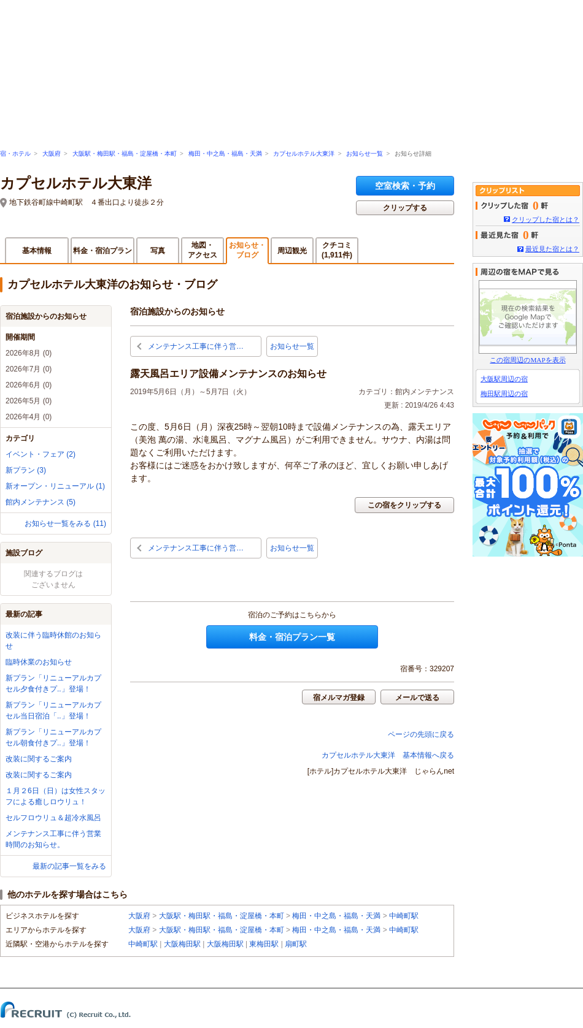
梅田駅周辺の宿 (504, 393)
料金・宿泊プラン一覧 (292, 637)
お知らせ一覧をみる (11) (65, 523)
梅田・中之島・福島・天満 (225, 153)
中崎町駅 (404, 916)
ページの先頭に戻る (421, 734)
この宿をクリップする (404, 505)
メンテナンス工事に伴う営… (196, 346)
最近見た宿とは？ (552, 249)
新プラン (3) (26, 470)
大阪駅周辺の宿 (504, 379)
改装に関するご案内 (39, 759)
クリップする (405, 208)
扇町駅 (296, 944)
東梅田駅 (264, 944)
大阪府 (51, 153)
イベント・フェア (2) (40, 454)
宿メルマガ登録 (339, 697)
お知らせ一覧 (364, 153)
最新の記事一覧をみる (69, 866)
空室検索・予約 (405, 186)
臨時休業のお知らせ (39, 662)
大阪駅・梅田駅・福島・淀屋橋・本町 (124, 153)
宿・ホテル (15, 153)
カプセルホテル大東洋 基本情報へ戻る (388, 755)
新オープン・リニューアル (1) (55, 486)
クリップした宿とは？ (545, 219)
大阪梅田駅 (182, 944)
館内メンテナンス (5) (40, 502)
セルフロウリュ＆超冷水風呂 (53, 817)
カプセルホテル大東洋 (303, 153)
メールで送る (417, 697)
